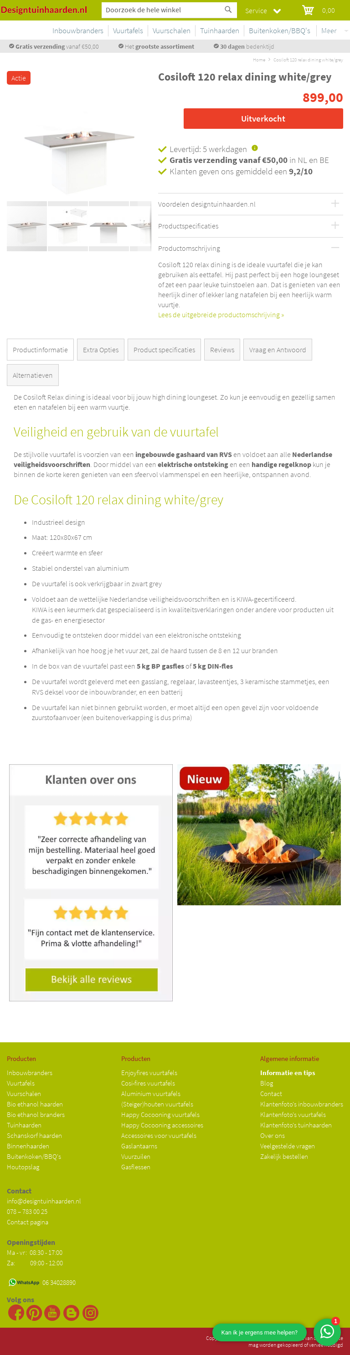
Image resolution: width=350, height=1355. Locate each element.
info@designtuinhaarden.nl (44, 1201)
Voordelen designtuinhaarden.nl (207, 204)
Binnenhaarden (28, 1146)
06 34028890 (59, 1282)
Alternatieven (33, 375)
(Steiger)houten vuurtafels (157, 1104)
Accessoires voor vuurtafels (158, 1135)
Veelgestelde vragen (287, 1146)
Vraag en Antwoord (277, 349)
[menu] (231, 32)
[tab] (42, 351)
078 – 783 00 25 (27, 1211)
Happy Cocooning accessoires (162, 1125)
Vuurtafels (21, 1083)
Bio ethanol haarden (35, 1104)
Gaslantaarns (139, 1146)
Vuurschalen (24, 1093)
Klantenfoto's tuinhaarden (296, 1125)
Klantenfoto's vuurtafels (293, 1114)
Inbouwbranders (29, 1072)
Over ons (272, 1135)
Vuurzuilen (135, 1156)
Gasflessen (135, 1166)
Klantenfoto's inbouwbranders (301, 1104)
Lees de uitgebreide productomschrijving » (221, 314)
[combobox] (169, 9)
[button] (25, 145)
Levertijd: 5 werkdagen (208, 148)
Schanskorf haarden (34, 1135)
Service (256, 10)
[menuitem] (147, 30)
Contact (271, 1093)
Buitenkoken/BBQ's (34, 1156)
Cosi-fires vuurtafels (148, 1083)
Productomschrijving (189, 248)
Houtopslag (23, 1166)
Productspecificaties (188, 226)
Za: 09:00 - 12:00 (35, 1263)
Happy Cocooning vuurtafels (160, 1114)
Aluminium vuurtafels (150, 1093)
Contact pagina (27, 1222)
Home (259, 59)
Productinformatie (40, 349)
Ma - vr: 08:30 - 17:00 (35, 1252)
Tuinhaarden (24, 1125)
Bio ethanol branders (36, 1114)
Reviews (222, 349)
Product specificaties (164, 349)
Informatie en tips (287, 1072)
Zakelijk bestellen (284, 1156)
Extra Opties (100, 349)
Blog (266, 1083)
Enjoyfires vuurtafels (149, 1072)
